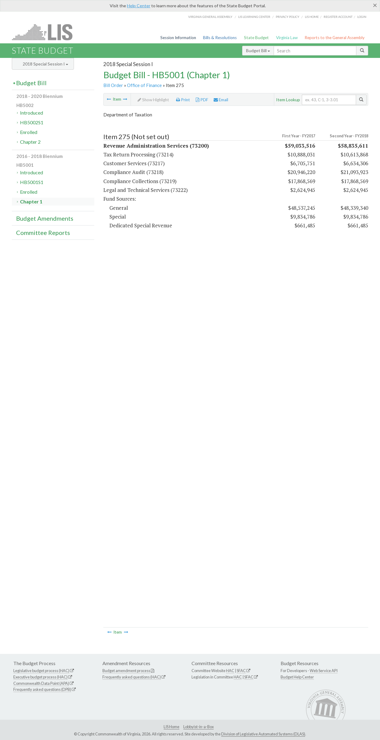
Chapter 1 (31, 201)
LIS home (312, 16)
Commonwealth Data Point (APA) (41, 683)
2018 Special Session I (45, 63)
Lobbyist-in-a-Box (198, 726)
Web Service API (324, 670)
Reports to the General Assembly (335, 37)
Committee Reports (43, 232)
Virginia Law (287, 37)
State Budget (256, 37)
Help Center (138, 5)
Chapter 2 (30, 142)
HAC (230, 670)
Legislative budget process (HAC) (41, 670)
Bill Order (113, 85)
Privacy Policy (287, 16)
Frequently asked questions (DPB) (42, 689)
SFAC (241, 670)
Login (361, 16)
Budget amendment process (126, 670)
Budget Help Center (297, 677)
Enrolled (28, 132)
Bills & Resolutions (220, 37)
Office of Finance (144, 85)
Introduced (31, 113)
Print (183, 99)
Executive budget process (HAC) (40, 677)
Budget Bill (258, 50)
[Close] (375, 5)
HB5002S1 (31, 122)
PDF (202, 99)
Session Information (178, 37)
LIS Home (171, 726)
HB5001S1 (31, 182)
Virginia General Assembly (210, 16)
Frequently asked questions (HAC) (131, 677)
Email (221, 99)
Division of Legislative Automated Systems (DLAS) (263, 734)
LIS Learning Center (254, 16)
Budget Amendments (44, 218)
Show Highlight (153, 99)
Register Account (338, 16)
